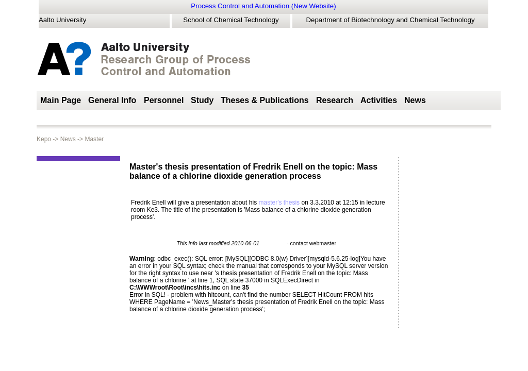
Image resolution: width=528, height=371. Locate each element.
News (64, 139)
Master (90, 139)
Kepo (45, 139)
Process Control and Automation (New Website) (263, 6)
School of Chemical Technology (230, 20)
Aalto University (62, 20)
